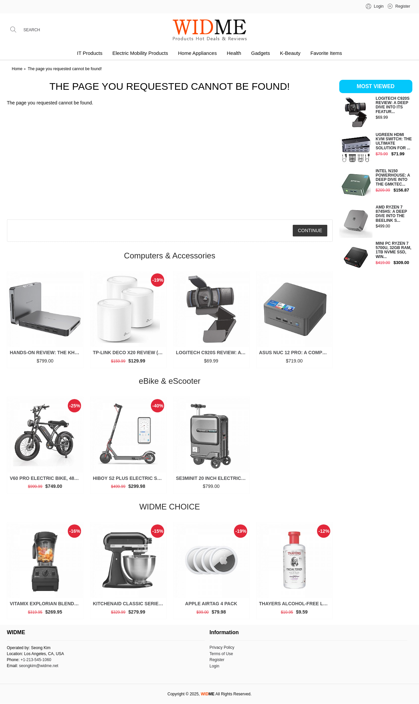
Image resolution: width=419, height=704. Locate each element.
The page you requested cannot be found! (65, 69)
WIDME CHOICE (169, 508)
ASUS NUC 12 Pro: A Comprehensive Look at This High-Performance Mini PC (295, 354)
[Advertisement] (375, 380)
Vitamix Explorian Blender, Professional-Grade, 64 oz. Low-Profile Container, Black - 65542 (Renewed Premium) (46, 606)
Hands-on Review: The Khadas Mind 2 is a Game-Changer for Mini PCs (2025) (46, 354)
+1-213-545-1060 (36, 659)
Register (217, 659)
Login (214, 666)
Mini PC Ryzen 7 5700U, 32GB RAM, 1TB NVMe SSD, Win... (393, 250)
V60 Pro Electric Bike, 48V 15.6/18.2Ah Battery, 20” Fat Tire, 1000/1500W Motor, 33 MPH (46, 480)
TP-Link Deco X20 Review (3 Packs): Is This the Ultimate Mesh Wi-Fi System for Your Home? (129, 354)
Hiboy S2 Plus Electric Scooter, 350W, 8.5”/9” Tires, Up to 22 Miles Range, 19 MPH (129, 480)
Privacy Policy (222, 647)
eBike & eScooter (169, 383)
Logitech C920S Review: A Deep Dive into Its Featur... (393, 105)
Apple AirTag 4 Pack (211, 606)
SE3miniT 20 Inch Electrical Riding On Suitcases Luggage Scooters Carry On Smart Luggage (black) (212, 480)
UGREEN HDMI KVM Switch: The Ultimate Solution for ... (394, 141)
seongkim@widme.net (38, 665)
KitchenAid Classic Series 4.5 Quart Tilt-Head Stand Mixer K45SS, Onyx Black (129, 606)
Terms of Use (221, 653)
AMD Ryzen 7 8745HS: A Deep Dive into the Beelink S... (391, 214)
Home (17, 69)
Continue (310, 230)
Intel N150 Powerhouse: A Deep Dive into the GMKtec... (393, 178)
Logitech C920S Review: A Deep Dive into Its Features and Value (212, 354)
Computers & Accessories (169, 257)
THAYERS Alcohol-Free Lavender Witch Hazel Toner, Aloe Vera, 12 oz (295, 606)
